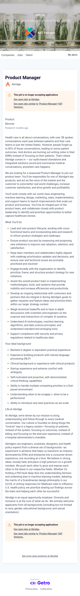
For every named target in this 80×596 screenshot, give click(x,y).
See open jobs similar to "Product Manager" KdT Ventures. (38, 105)
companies (8, 55)
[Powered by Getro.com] (40, 582)
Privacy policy (31, 589)
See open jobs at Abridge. (27, 99)
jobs (20, 55)
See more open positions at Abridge (40, 556)
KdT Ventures (46, 32)
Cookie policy (46, 589)
